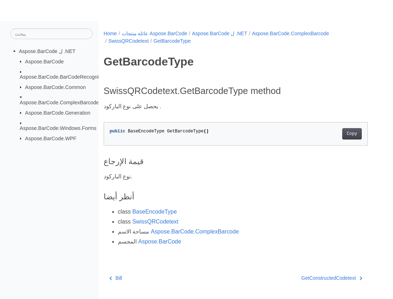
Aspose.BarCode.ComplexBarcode (59, 102)
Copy (352, 133)
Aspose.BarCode (44, 61)
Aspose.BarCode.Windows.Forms (58, 128)
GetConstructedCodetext (331, 278)
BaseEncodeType (154, 212)
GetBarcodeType (172, 41)
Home (110, 33)
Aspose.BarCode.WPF (51, 138)
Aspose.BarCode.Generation (58, 112)
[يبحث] (51, 33)
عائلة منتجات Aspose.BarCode (154, 33)
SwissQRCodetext (128, 41)
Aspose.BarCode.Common (55, 87)
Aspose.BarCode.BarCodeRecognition (63, 77)
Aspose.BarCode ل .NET (47, 51)
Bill (115, 278)
